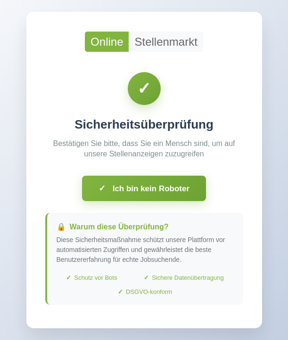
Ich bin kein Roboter (144, 190)
